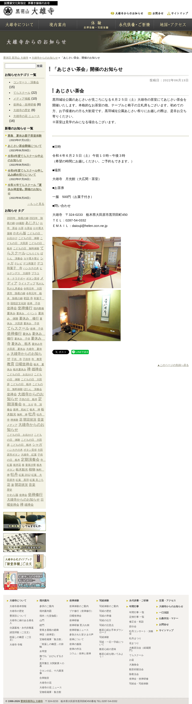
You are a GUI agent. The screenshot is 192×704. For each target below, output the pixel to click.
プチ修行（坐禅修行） (81, 611)
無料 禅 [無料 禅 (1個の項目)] (22, 414)
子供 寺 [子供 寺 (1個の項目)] (16, 359)
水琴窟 (43, 651)
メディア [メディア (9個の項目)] (12, 425)
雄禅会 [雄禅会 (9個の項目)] (37, 369)
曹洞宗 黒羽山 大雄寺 (15, 57)
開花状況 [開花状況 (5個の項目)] (29, 419)
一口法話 (164, 612)
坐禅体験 (74, 600)
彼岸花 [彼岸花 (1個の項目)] (17, 464)
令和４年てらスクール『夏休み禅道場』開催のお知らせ (25, 189)
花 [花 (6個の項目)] (20, 419)
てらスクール (21, 92)
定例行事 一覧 (136, 617)
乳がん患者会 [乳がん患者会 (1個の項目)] (15, 288)
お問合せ (164, 624)
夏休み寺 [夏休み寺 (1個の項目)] (37, 343)
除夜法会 (134, 674)
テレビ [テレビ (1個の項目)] (18, 263)
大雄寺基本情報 (18, 606)
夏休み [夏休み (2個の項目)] (11, 313)
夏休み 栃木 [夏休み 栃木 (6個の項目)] (21, 343)
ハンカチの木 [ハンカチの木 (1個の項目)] (31, 268)
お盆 (131, 659)
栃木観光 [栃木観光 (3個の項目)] (22, 469)
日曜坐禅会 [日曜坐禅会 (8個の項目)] (24, 364)
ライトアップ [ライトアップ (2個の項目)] (26, 283)
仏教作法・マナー (168, 618)
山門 (41, 620)
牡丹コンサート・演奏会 (141, 632)
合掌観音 (44, 678)
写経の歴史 (105, 611)
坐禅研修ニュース (79, 630)
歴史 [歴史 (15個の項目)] (9, 489)
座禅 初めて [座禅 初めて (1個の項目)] (21, 409)
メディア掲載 (21, 98)
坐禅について (76, 639)
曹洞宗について (18, 615)
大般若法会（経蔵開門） (140, 649)
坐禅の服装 (75, 644)
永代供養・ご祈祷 (138, 600)
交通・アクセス (167, 600)
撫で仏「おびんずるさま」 (51, 657)
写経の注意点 (106, 625)
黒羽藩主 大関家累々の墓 (51, 664)
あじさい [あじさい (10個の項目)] (32, 223)
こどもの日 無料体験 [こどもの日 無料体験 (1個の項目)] (26, 248)
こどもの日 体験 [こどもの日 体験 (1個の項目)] (28, 238)
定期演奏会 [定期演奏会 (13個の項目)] (30, 459)
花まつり (134, 643)
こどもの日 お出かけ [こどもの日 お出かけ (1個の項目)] (20, 374)
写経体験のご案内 (108, 606)
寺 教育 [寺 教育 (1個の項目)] (36, 359)
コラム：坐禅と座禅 (80, 653)
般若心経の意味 (107, 649)
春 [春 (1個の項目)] (23, 464)
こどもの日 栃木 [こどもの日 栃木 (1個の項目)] (20, 384)
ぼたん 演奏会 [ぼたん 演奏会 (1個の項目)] (33, 389)
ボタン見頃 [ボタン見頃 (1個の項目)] (32, 278)
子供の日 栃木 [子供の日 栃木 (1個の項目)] (28, 399)
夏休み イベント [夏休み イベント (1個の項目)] (26, 313)
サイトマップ (166, 630)
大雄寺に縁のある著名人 (22, 621)
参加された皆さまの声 (81, 634)
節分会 (132, 626)
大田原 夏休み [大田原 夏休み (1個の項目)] (16, 348)
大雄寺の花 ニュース (26, 116)
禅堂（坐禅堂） (47, 634)
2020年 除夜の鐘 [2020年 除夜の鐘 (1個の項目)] (18, 218)
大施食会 (134, 664)
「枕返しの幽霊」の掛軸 (51, 645)
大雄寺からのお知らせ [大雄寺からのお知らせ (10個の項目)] (23, 499)
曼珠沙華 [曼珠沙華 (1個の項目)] (30, 464)
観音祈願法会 (136, 669)
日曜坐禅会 (75, 615)
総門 (41, 625)
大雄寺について (18, 600)
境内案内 (44, 600)
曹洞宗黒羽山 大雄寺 (32, 701)
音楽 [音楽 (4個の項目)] (40, 419)
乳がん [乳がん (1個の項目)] (40, 283)
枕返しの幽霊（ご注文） (20, 638)
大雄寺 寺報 (16, 644)
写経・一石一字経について (111, 643)
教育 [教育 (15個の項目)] (10, 364)
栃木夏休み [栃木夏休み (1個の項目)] (19, 369)
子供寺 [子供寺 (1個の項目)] (27, 359)
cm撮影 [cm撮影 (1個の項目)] (20, 223)
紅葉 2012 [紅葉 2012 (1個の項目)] (25, 474)
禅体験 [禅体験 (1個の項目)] (14, 419)
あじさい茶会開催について (25, 146)
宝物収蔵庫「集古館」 (51, 639)
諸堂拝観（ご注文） (20, 632)
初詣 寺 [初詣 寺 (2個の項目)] (28, 298)
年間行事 (134, 606)
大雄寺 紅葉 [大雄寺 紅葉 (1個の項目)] (29, 454)
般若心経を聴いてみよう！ (111, 655)
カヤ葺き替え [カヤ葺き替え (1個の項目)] (31, 258)
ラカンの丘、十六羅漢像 (51, 672)
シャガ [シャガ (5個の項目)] (37, 444)
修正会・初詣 (136, 621)
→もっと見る (35, 204)
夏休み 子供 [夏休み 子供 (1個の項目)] (31, 323)
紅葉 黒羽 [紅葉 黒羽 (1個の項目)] (22, 479)
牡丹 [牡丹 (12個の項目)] (32, 414)
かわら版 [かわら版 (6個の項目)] (19, 233)
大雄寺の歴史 (21, 110)
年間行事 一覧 (136, 612)
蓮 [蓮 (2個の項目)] (12, 484)
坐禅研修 (74, 620)
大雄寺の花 (45, 682)
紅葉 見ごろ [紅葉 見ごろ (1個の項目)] (36, 479)
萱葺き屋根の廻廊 (49, 630)
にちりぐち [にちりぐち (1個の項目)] (32, 253)
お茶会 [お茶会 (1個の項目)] (28, 228)
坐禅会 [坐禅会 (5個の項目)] (12, 308)
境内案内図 (45, 611)
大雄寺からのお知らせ (45, 57)
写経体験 (104, 600)
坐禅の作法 (75, 649)
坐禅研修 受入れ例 (79, 625)
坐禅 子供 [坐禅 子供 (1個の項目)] (33, 303)
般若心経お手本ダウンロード (111, 631)
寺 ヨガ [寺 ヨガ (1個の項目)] (28, 404)
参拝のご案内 (46, 606)
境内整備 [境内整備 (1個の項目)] (38, 308)
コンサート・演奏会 (26, 82)
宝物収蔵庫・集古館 (50, 692)
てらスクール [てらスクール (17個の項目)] (18, 328)
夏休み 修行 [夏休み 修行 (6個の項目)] (29, 318)
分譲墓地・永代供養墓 (22, 627)
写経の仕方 (105, 620)
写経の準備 (105, 615)
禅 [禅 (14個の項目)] (29, 369)
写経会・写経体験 (138, 683)
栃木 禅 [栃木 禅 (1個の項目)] (35, 409)
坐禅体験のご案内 (79, 606)
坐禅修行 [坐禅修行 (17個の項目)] (25, 308)
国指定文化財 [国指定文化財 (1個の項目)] (18, 303)
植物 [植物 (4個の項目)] (32, 469)
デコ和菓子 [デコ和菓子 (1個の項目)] (29, 263)
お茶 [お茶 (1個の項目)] (21, 228)
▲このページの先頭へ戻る (173, 365)
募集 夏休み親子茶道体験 (25, 135)
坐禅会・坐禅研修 (24, 104)
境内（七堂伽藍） (49, 615)
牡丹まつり (135, 638)
